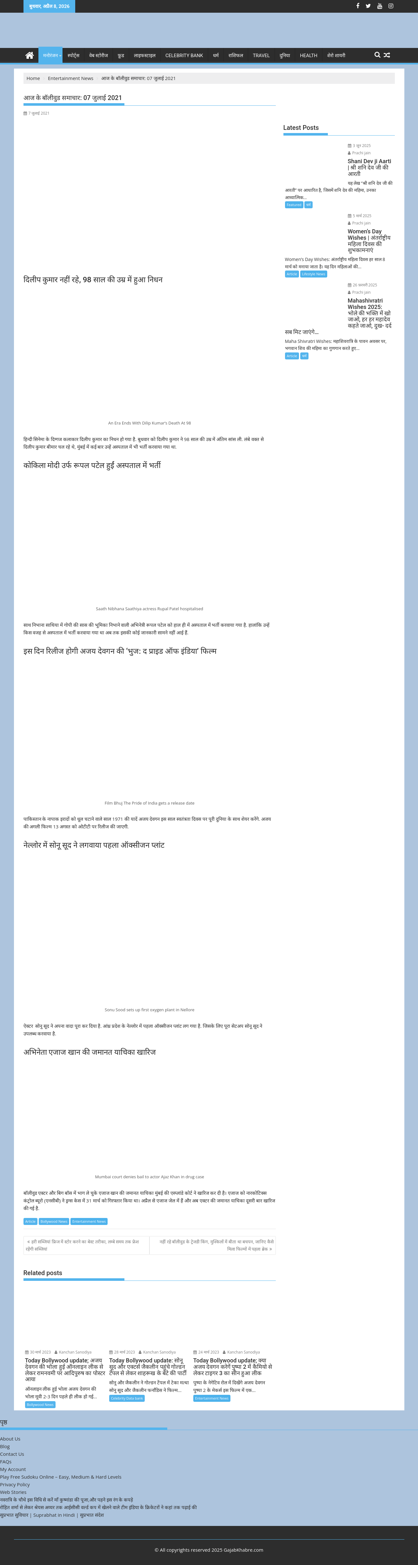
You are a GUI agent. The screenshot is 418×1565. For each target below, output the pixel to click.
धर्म (216, 55)
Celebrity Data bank (127, 1397)
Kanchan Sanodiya (73, 1351)
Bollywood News (54, 1221)
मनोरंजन (50, 55)
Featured (294, 190)
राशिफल (236, 55)
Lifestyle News (313, 253)
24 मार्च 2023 (206, 1351)
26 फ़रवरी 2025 (351, 264)
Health (308, 55)
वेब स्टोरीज (98, 55)
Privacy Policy (15, 1484)
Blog (5, 1446)
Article (30, 1221)
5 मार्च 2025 (348, 201)
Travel (261, 55)
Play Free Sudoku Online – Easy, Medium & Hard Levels (61, 1476)
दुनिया (285, 55)
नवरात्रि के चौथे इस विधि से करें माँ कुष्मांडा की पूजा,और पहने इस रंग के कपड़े (66, 1499)
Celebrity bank (184, 55)
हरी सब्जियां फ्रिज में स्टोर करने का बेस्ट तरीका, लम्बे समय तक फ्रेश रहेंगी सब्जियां (82, 1244)
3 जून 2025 (347, 145)
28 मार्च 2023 (122, 1351)
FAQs (5, 1461)
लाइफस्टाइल (145, 55)
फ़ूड (121, 55)
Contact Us (12, 1453)
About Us (10, 1438)
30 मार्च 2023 (38, 1351)
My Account (13, 1469)
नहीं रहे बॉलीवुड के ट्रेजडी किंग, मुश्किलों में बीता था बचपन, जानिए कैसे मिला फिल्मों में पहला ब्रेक (217, 1244)
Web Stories (13, 1491)
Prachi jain (374, 145)
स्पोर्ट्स (73, 55)
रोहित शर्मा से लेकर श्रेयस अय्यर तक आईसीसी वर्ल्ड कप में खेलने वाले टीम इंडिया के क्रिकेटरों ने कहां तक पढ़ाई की (98, 1507)
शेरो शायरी (336, 55)
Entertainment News (89, 1221)
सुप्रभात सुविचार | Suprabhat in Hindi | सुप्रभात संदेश (52, 1514)
